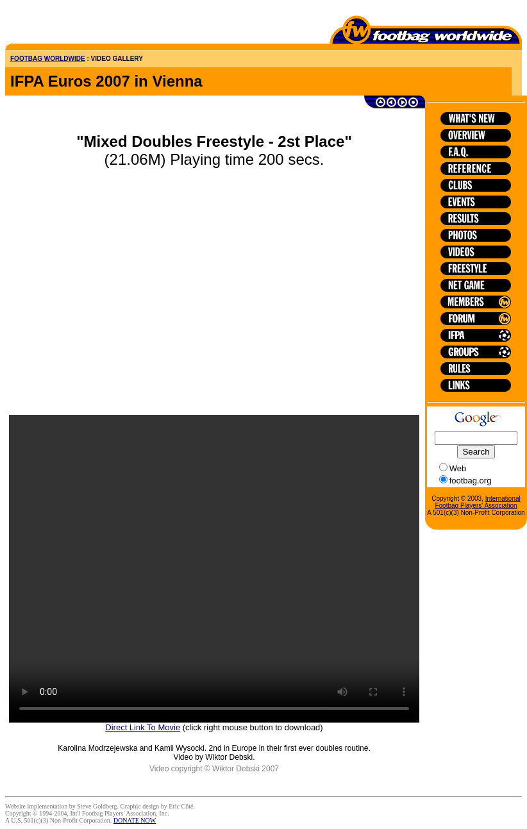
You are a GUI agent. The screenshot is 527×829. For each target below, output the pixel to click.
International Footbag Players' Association (477, 502)
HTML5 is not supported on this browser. (214, 569)
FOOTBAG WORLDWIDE (47, 58)
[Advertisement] (80, 24)
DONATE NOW (134, 820)
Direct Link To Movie (142, 727)
